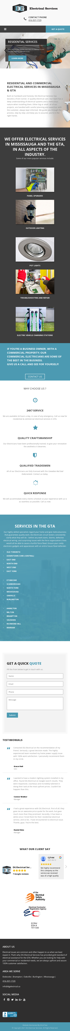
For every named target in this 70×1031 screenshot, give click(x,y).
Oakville (11, 595)
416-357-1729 (35, 20)
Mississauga (13, 591)
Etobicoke (12, 580)
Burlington (13, 599)
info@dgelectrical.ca (11, 986)
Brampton (12, 616)
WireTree (43, 1025)
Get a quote (58, 29)
